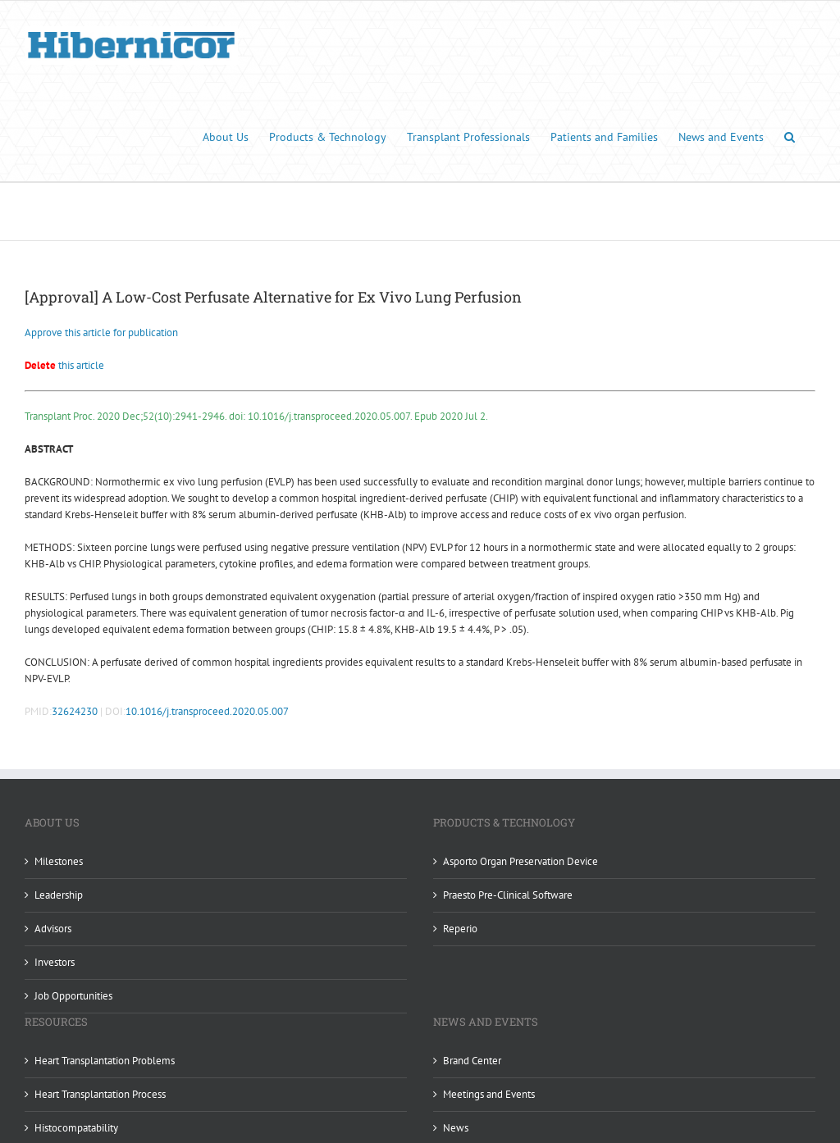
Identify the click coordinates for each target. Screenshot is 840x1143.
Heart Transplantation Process (100, 1094)
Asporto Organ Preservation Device (520, 861)
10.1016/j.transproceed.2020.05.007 (207, 711)
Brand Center (472, 1061)
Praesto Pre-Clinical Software (508, 895)
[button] (789, 135)
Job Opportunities (73, 996)
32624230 (75, 711)
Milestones (58, 861)
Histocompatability (76, 1128)
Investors (54, 962)
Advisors (52, 929)
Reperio (460, 929)
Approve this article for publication (101, 332)
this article (64, 365)
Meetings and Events (489, 1094)
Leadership (58, 895)
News (455, 1128)
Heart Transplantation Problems (104, 1061)
